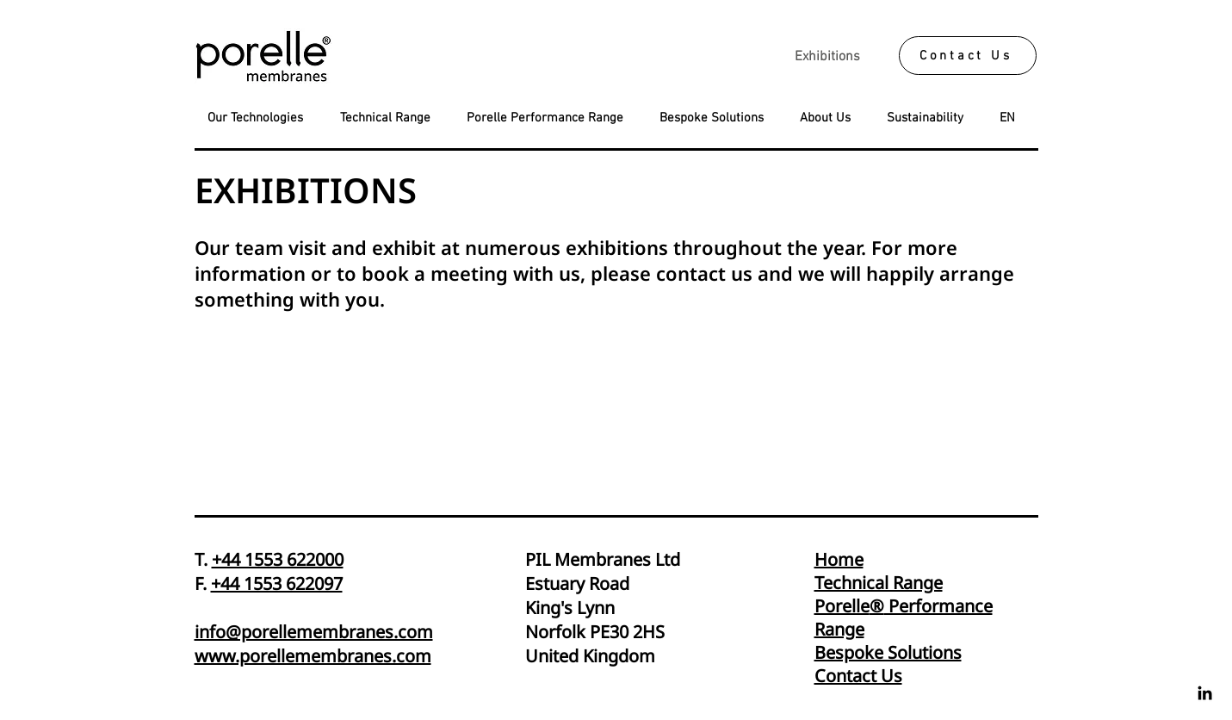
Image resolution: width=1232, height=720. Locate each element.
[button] (1012, 118)
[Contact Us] (968, 55)
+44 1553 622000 (278, 559)
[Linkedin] (1205, 693)
